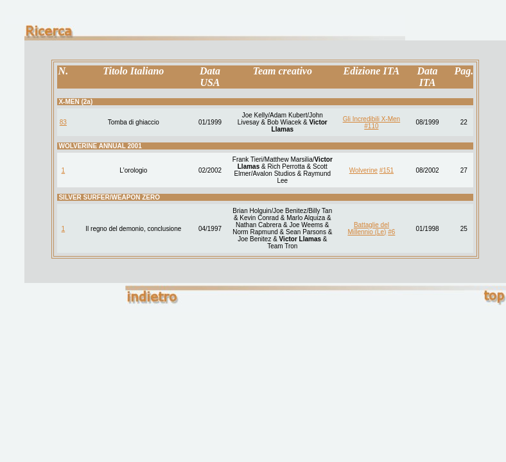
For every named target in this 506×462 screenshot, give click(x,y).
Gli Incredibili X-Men (371, 119)
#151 (387, 170)
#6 (391, 231)
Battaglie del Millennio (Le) (368, 228)
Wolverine (363, 170)
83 (63, 122)
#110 (371, 126)
